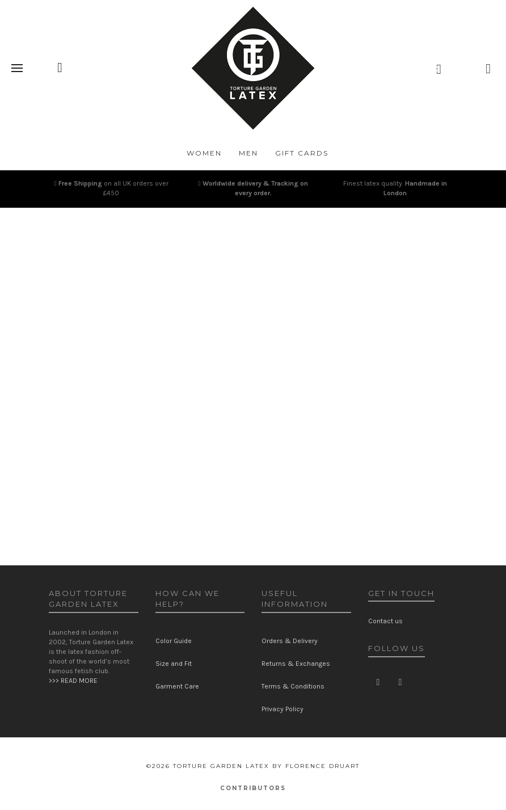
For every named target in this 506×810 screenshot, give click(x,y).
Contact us (385, 621)
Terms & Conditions (293, 686)
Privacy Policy (282, 709)
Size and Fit (173, 664)
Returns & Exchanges (296, 664)
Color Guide (173, 641)
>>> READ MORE (73, 681)
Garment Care (177, 686)
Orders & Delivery (290, 641)
